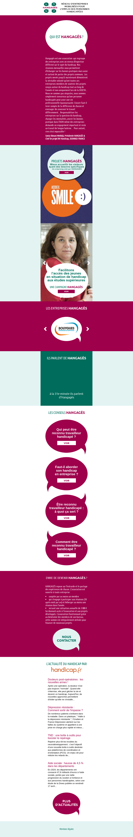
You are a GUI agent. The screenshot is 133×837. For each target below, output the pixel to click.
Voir (66, 443)
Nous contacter (66, 638)
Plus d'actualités (66, 803)
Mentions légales (67, 829)
